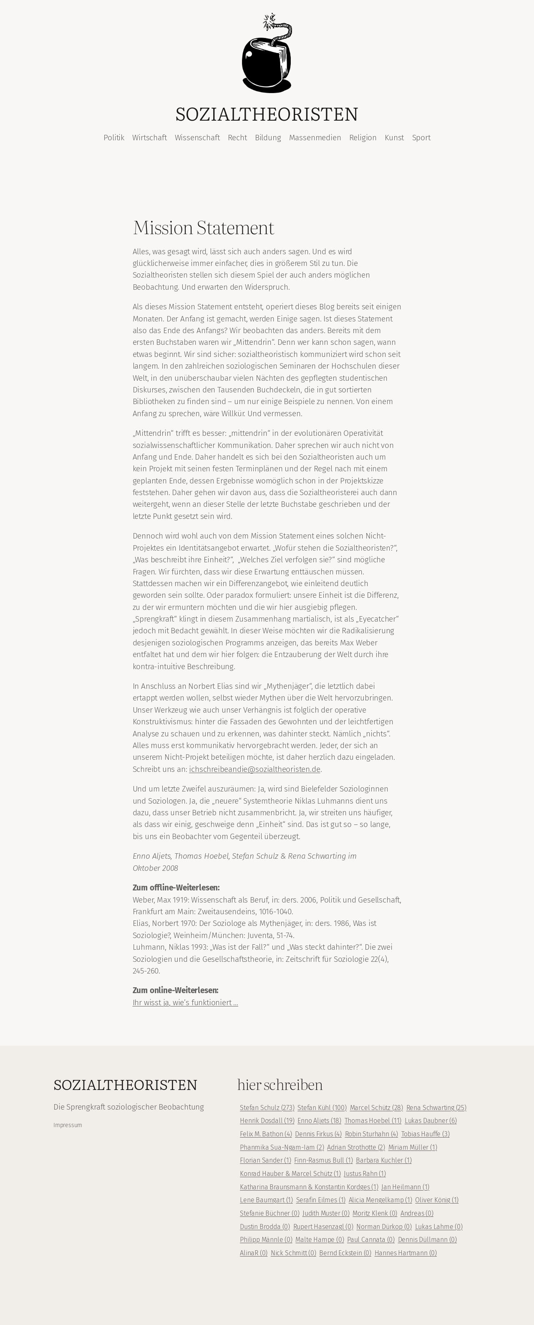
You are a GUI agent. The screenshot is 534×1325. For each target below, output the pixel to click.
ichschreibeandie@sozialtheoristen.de (254, 769)
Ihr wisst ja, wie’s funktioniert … (186, 1002)
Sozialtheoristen (267, 112)
